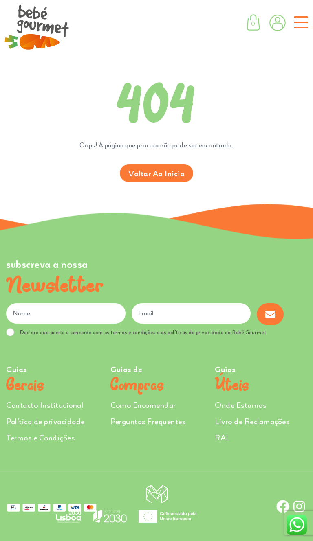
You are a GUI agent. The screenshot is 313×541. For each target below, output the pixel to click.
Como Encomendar (143, 405)
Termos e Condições (40, 437)
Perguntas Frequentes (147, 421)
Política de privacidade (45, 421)
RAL (222, 437)
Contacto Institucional (44, 405)
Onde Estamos (240, 405)
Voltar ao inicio (156, 173)
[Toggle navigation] (299, 22)
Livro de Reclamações (252, 421)
